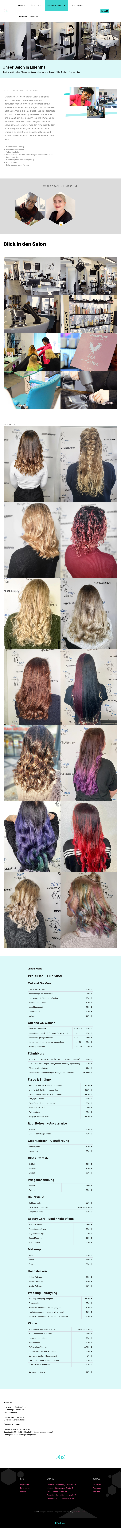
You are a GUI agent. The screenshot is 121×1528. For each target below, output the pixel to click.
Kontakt (104, 11)
